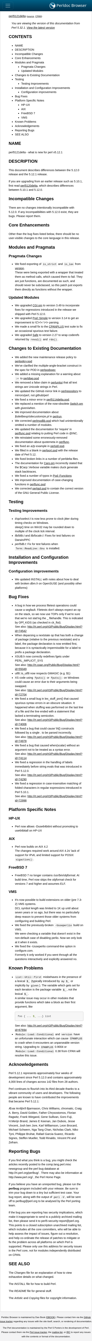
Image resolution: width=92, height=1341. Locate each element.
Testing (19, 79)
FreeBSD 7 (28, 113)
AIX (23, 109)
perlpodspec (48, 370)
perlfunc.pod (22, 433)
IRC (68, 1332)
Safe (35, 335)
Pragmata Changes (33, 66)
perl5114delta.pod (57, 399)
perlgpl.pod (39, 488)
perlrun (57, 416)
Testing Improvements (35, 83)
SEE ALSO (22, 134)
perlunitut (57, 382)
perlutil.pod (57, 446)
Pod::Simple (40, 318)
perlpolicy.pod (23, 361)
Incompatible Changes (29, 54)
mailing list (57, 1332)
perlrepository (69, 391)
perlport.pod (49, 450)
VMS (24, 117)
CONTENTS (20, 36)
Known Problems (25, 121)
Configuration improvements (38, 92)
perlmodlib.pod (41, 420)
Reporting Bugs (24, 130)
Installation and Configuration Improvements (42, 87)
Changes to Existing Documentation (37, 75)
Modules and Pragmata (29, 62)
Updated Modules (32, 70)
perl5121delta (17, 16)
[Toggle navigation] (7, 6)
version (19, 268)
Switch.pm (76, 403)
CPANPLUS (56, 326)
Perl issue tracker (38, 1332)
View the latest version (41, 27)
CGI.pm (37, 305)
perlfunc (64, 442)
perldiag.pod (31, 378)
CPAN (38, 16)
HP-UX (25, 104)
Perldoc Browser (68, 6)
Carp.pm (49, 463)
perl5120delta (28, 185)
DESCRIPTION (24, 49)
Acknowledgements (27, 126)
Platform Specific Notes (29, 100)
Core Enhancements (28, 58)
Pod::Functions (62, 475)
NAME (19, 45)
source (30, 16)
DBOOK (51, 1317)
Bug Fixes (21, 96)
